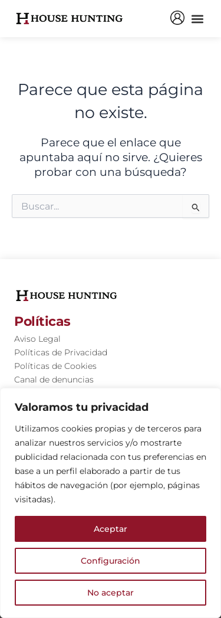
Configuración (110, 560)
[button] (197, 18)
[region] (110, 503)
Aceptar (110, 529)
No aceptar (110, 592)
